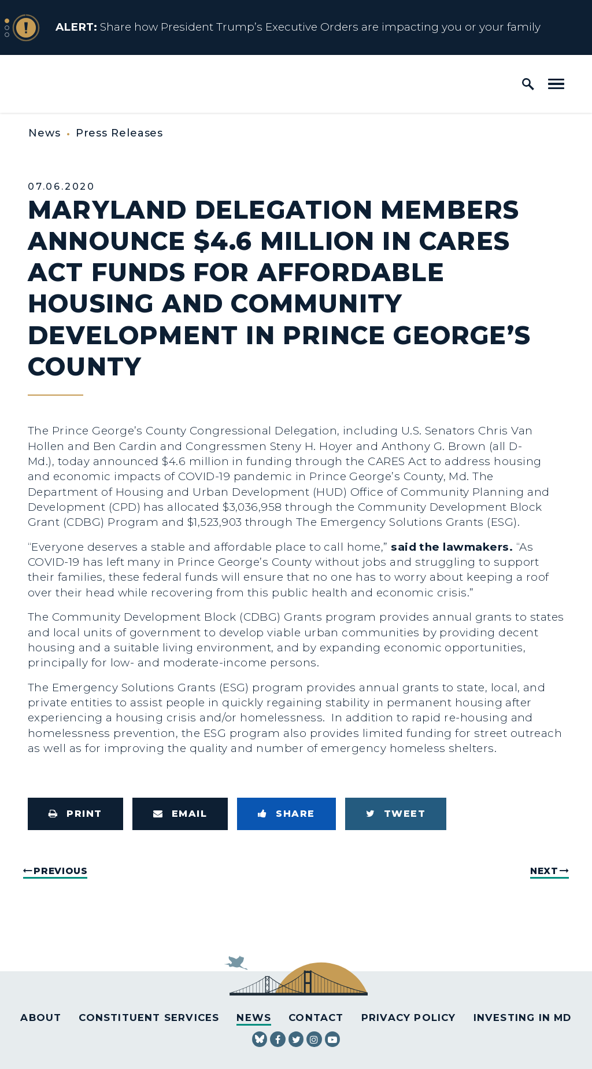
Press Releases (120, 133)
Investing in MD (522, 1017)
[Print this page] (75, 814)
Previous (60, 870)
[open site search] (528, 84)
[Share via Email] (180, 814)
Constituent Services (149, 1017)
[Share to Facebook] (286, 814)
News (44, 133)
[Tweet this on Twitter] (396, 814)
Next (544, 870)
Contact (315, 1017)
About (40, 1017)
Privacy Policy (408, 1017)
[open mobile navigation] (556, 83)
